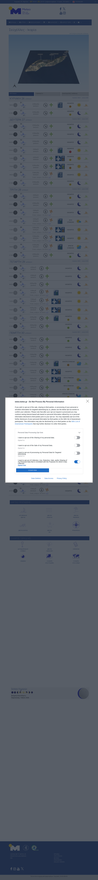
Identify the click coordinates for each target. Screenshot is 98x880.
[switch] (77, 437)
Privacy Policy (62, 478)
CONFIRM (32, 470)
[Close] (88, 402)
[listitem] (49, 432)
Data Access (48, 478)
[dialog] (49, 440)
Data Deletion (36, 478)
